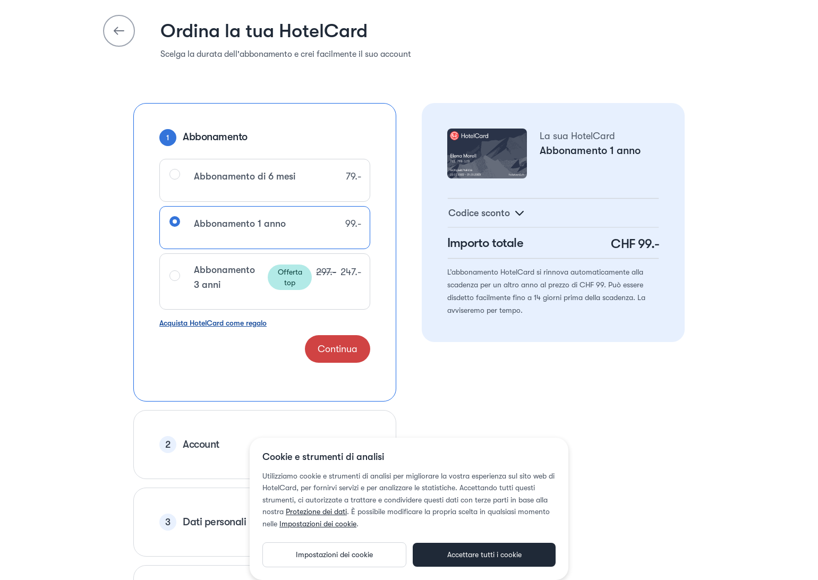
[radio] (174, 158)
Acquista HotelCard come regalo (213, 307)
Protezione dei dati (316, 495)
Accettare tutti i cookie (484, 538)
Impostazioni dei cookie (317, 508)
